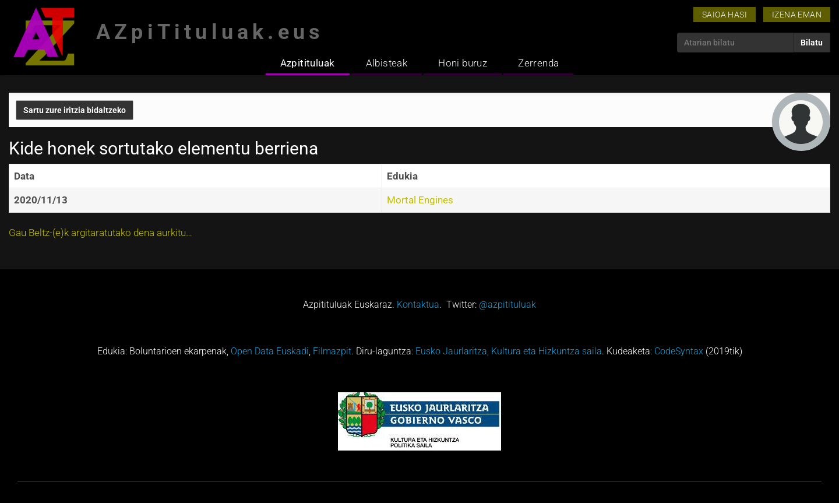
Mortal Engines (420, 200)
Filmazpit (332, 351)
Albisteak (387, 63)
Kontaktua (418, 304)
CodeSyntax (678, 351)
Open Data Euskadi (270, 351)
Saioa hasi (724, 14)
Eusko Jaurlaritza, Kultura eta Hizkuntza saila (508, 351)
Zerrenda (538, 63)
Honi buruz (462, 63)
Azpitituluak (307, 63)
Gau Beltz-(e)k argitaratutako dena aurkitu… (100, 232)
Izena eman (797, 14)
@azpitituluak (507, 304)
